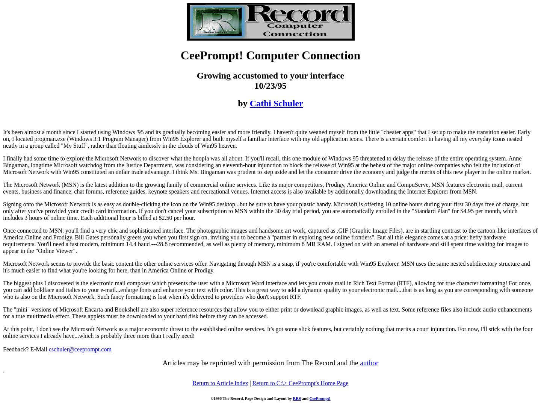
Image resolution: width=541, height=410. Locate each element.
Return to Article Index (220, 383)
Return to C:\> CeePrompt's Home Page (300, 383)
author (369, 363)
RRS (297, 398)
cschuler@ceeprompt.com (80, 349)
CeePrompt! (320, 398)
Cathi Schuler (276, 103)
